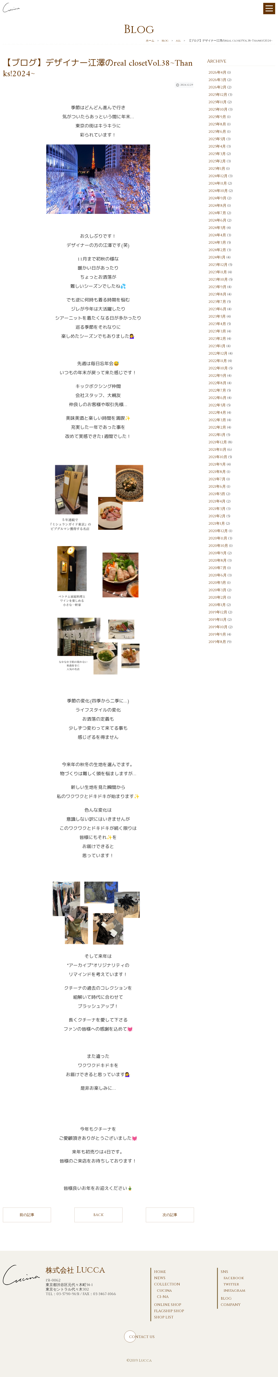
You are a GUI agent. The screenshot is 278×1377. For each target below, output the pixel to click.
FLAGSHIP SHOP (169, 1311)
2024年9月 (217, 198)
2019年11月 (217, 619)
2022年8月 (217, 383)
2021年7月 (217, 479)
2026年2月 (217, 87)
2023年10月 (218, 279)
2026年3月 (217, 79)
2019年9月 (217, 634)
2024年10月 (218, 190)
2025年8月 (217, 124)
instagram (234, 1290)
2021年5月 (216, 494)
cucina (164, 1290)
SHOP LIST (164, 1317)
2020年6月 (217, 575)
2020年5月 (217, 582)
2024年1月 (217, 257)
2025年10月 (218, 109)
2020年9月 (217, 553)
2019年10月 (218, 627)
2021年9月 (217, 464)
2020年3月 (217, 590)
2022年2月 (217, 427)
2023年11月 (217, 272)
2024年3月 (217, 242)
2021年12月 (217, 442)
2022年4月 (217, 412)
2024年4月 (217, 235)
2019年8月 (217, 641)
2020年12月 (218, 531)
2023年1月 (217, 346)
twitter (231, 1284)
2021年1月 (216, 523)
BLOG (226, 1298)
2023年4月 (217, 323)
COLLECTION (167, 1284)
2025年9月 (217, 116)
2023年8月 (217, 294)
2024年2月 (217, 250)
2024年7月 (217, 213)
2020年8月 (217, 560)
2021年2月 (217, 516)
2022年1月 (217, 434)
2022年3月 (217, 420)
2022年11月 (217, 360)
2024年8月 (217, 205)
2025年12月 (217, 94)
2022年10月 (218, 368)
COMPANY (231, 1304)
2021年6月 (217, 486)
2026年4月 (217, 72)
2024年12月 (218, 176)
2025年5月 (217, 139)
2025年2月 (217, 161)
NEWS (159, 1278)
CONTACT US (142, 1336)
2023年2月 (217, 338)
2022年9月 (217, 375)
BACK (98, 1214)
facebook (234, 1278)
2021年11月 (217, 449)
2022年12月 (218, 353)
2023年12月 (218, 264)
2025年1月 (216, 168)
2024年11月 (217, 183)
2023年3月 (217, 331)
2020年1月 (217, 604)
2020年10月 (218, 545)
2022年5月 (217, 405)
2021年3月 (217, 508)
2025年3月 (217, 153)
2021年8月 (217, 471)
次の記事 (170, 1214)
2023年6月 (217, 309)
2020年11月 (217, 538)
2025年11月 (217, 102)
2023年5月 (217, 316)
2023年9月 (217, 287)
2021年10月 (217, 457)
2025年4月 (217, 146)
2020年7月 (217, 567)
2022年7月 (217, 390)
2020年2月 (217, 597)
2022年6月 (217, 397)
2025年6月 (217, 131)
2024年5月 (217, 227)
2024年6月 (217, 220)
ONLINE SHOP (167, 1304)
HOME (160, 1271)
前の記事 (27, 1214)
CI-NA (163, 1296)
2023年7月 (217, 301)
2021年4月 (217, 501)
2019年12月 (217, 612)
